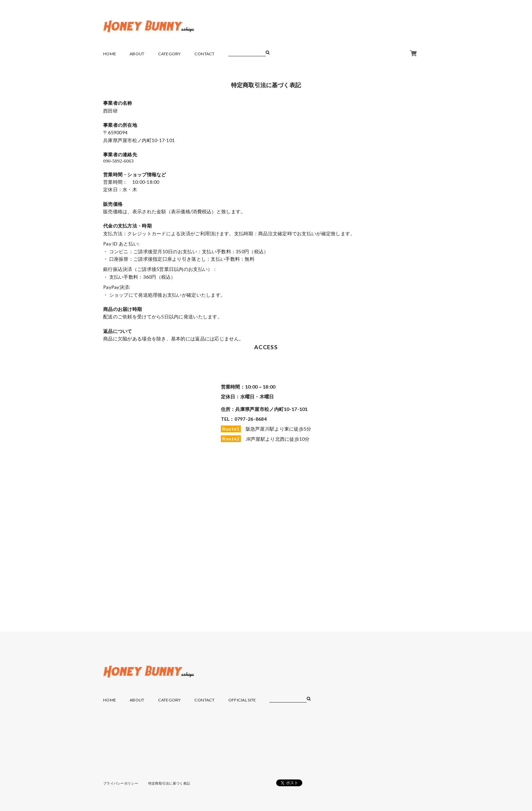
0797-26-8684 (250, 419)
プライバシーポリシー (120, 783)
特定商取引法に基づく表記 (169, 783)
